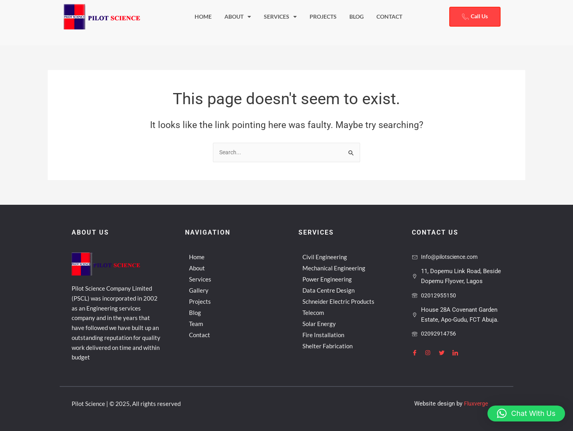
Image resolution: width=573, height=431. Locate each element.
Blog (356, 22)
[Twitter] (445, 355)
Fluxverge (475, 403)
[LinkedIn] (458, 355)
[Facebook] (418, 355)
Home (203, 22)
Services (280, 22)
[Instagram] (431, 355)
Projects (323, 22)
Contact (389, 22)
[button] (526, 413)
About (237, 22)
